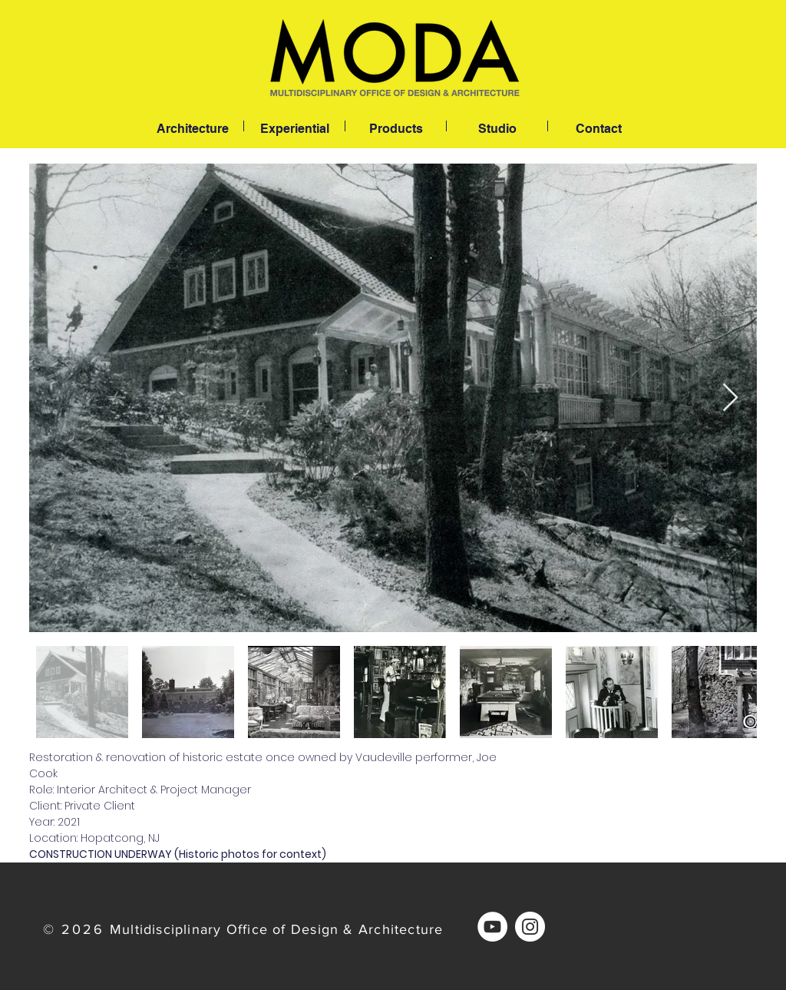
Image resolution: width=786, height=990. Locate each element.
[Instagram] (530, 927)
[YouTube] (492, 927)
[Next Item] (730, 398)
